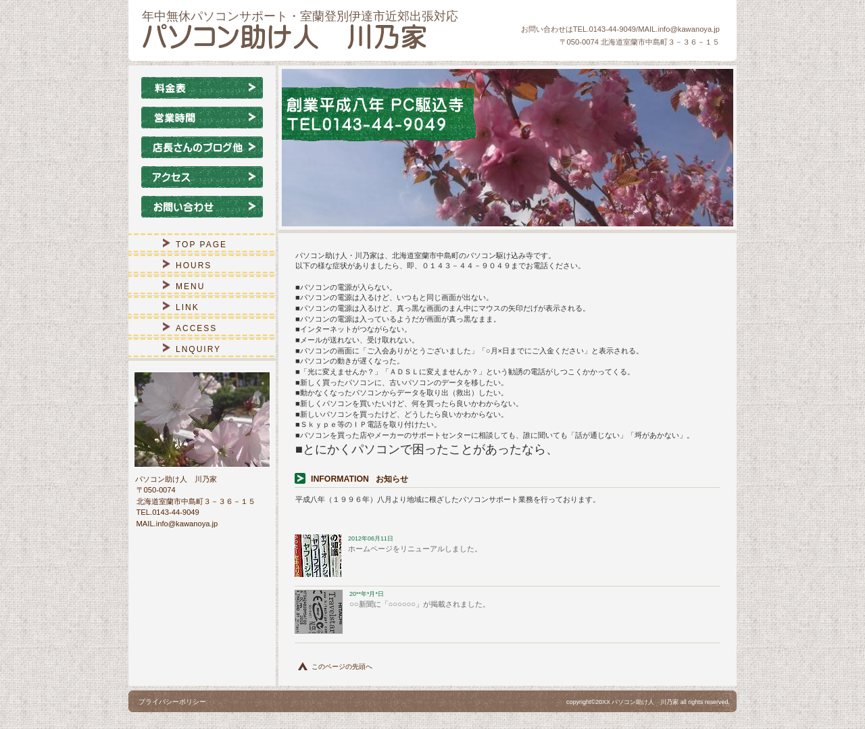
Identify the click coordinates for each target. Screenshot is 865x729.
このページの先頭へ (342, 666)
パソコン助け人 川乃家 (304, 36)
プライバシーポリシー (172, 701)
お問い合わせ (202, 207)
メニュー (202, 88)
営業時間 (202, 117)
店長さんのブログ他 (202, 147)
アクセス (202, 177)
